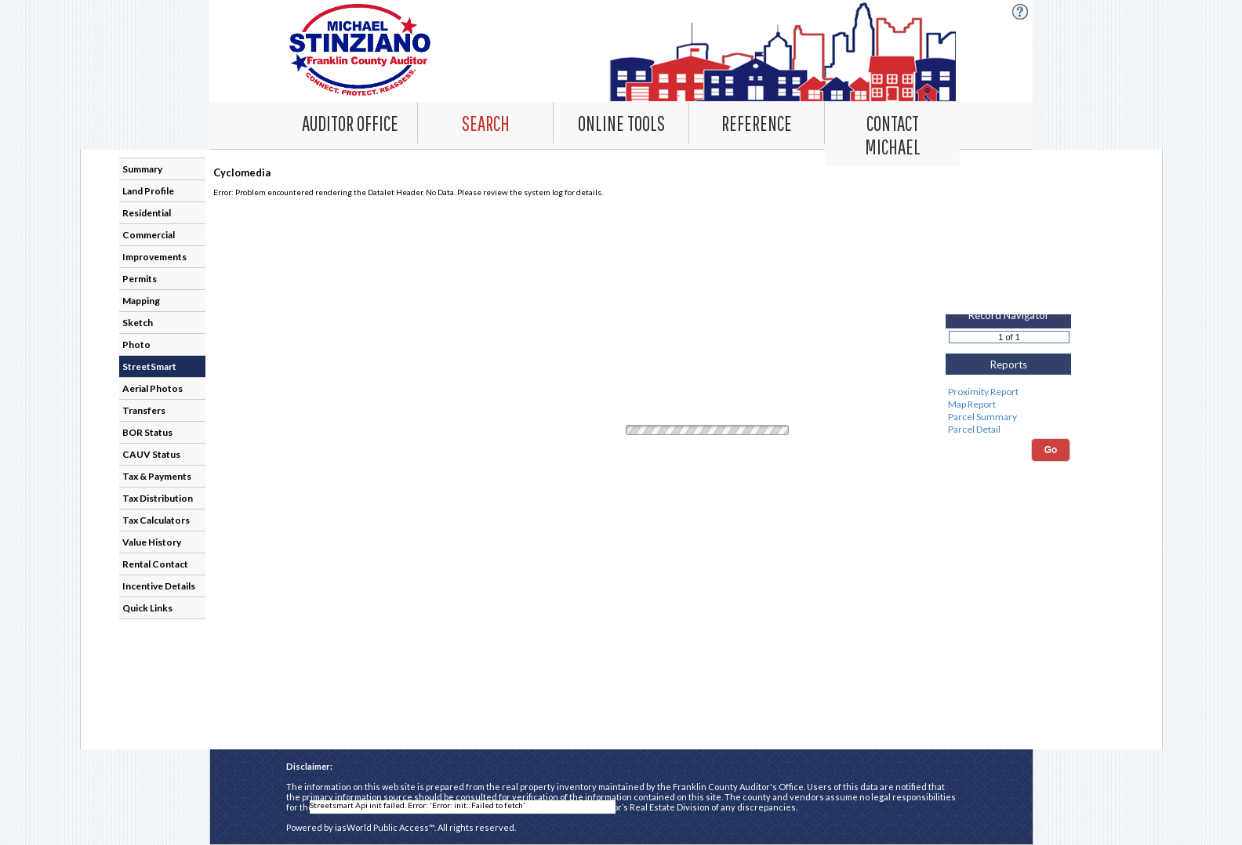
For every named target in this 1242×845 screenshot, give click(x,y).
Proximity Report (1007, 392)
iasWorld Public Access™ (384, 827)
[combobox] (486, 122)
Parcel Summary (1007, 417)
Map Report (1007, 404)
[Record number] (1009, 337)
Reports (1008, 364)
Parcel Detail (1007, 429)
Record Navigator (1008, 315)
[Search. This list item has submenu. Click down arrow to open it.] (485, 122)
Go (1051, 449)
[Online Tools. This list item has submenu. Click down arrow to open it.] (621, 122)
